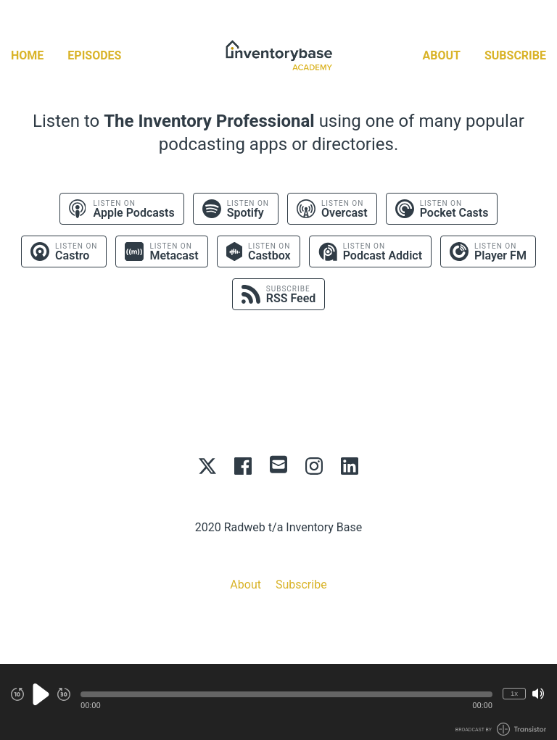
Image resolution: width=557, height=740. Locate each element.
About (442, 55)
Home (27, 55)
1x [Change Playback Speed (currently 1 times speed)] (514, 693)
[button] (286, 694)
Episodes (94, 55)
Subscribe (515, 55)
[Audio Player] (278, 702)
